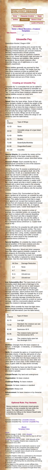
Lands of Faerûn (37, 23)
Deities (15, 19)
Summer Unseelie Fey (30, 422)
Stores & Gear (36, 19)
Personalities (17, 26)
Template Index (24, 429)
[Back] (24, 427)
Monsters (24, 19)
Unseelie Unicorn (28, 420)
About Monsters (24, 29)
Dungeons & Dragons (12, 439)
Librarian (29, 434)
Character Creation (27, 16)
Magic (39, 16)
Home (15, 16)
